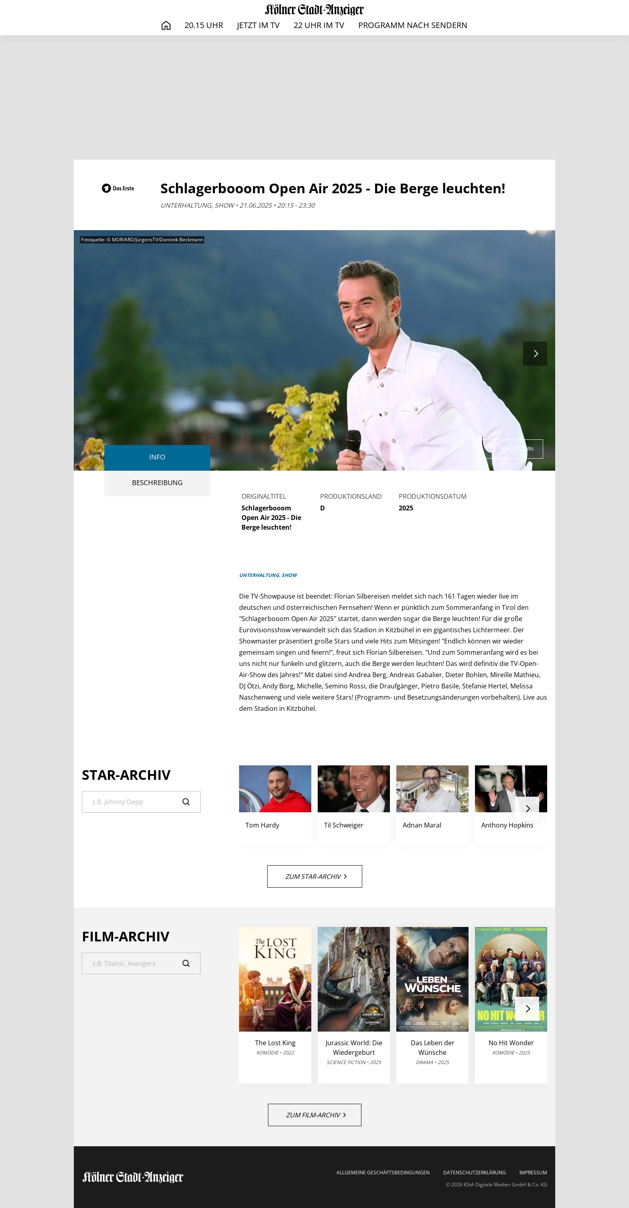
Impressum (533, 1173)
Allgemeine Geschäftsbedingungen (383, 1173)
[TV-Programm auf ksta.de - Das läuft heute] (314, 10)
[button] (310, 450)
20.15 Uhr (204, 25)
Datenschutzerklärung (474, 1173)
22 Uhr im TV (319, 25)
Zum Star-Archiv (316, 876)
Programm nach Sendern (412, 25)
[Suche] (141, 802)
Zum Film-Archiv (316, 1115)
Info (157, 456)
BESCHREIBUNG (157, 482)
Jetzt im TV (258, 25)
